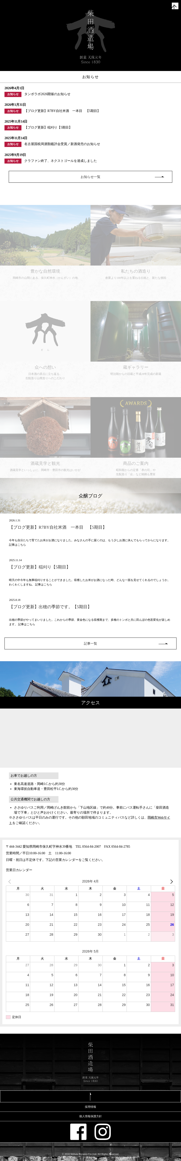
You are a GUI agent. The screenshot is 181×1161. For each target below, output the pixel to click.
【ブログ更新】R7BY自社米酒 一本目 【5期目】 (58, 527)
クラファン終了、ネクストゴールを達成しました (60, 161)
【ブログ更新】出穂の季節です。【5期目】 (50, 606)
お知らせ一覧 (90, 177)
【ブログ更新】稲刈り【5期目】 (48, 127)
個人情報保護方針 (90, 1116)
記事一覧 (90, 643)
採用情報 (90, 1106)
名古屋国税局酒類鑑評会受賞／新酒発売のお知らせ (62, 144)
